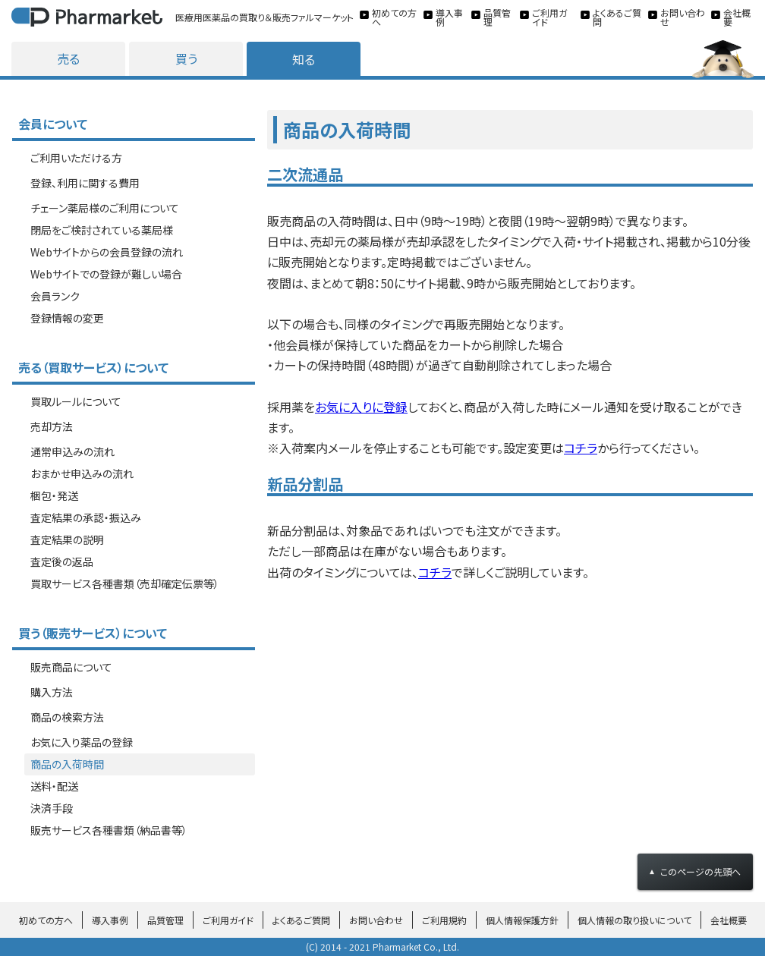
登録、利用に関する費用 (85, 182)
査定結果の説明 (67, 539)
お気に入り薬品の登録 (81, 742)
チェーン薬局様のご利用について (104, 207)
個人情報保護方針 (522, 920)
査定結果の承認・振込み (85, 517)
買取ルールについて (75, 401)
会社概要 (728, 920)
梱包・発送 (54, 495)
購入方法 (51, 692)
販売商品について (71, 667)
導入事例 (110, 920)
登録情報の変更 (67, 317)
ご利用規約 (444, 920)
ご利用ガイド (228, 920)
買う (186, 58)
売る (68, 58)
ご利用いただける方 (76, 157)
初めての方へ (46, 920)
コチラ (580, 448)
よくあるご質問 (301, 920)
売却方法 (51, 426)
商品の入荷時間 (67, 764)
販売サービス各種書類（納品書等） (108, 830)
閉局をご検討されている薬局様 (101, 229)
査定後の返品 (61, 561)
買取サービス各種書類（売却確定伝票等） (124, 583)
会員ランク (55, 295)
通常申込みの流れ (72, 451)
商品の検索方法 (67, 717)
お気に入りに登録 (361, 407)
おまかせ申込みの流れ (82, 473)
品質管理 (165, 920)
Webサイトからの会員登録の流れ (106, 251)
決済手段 (51, 808)
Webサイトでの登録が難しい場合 (106, 273)
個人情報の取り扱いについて (634, 920)
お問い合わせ (376, 920)
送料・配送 (54, 786)
